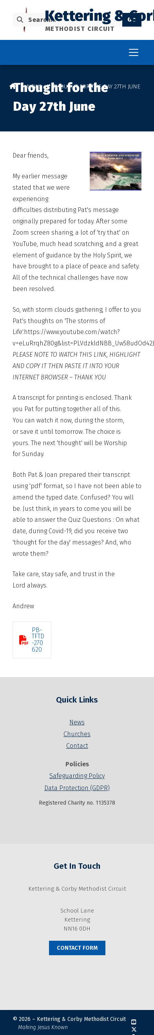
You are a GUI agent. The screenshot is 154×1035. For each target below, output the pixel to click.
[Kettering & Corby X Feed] (134, 1029)
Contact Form (77, 948)
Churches (77, 734)
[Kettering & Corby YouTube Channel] (133, 1022)
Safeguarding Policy (77, 776)
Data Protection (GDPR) (77, 788)
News (34, 86)
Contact (77, 745)
